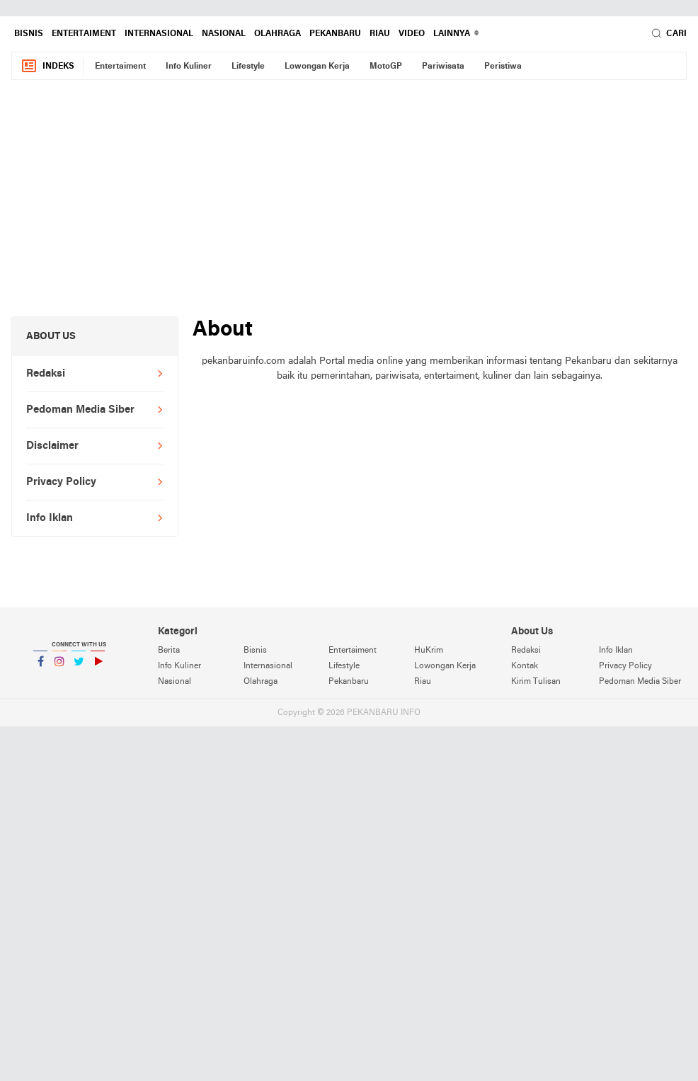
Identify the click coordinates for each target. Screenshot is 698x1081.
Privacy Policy (61, 482)
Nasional (224, 34)
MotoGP (386, 66)
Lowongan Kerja (317, 66)
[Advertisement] (349, 206)
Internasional (159, 34)
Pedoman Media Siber (80, 410)
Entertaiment (84, 34)
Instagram (59, 667)
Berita (169, 650)
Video (412, 34)
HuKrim (428, 650)
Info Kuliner (189, 66)
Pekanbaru (335, 34)
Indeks (47, 66)
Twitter (78, 667)
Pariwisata (443, 66)
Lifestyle (248, 66)
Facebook (40, 667)
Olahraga (277, 34)
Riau (380, 34)
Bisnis (28, 34)
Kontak (524, 666)
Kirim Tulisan (536, 681)
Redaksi (45, 373)
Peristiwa (503, 66)
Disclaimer (52, 446)
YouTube (98, 667)
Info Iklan (49, 518)
